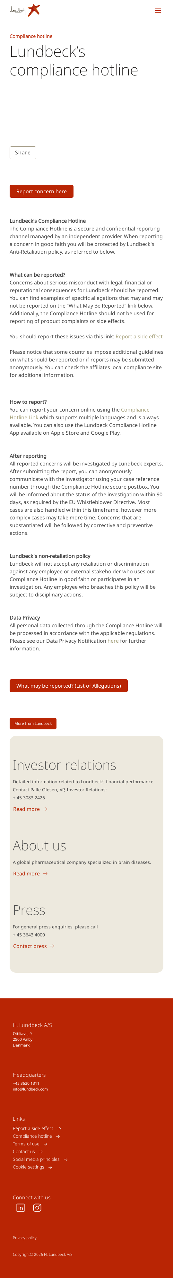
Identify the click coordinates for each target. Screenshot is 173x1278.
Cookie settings (28, 1167)
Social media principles (36, 1159)
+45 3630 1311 (26, 1083)
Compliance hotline (32, 1136)
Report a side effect (139, 336)
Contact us (24, 1152)
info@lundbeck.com (30, 1089)
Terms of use (26, 1144)
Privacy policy (25, 1237)
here (113, 640)
